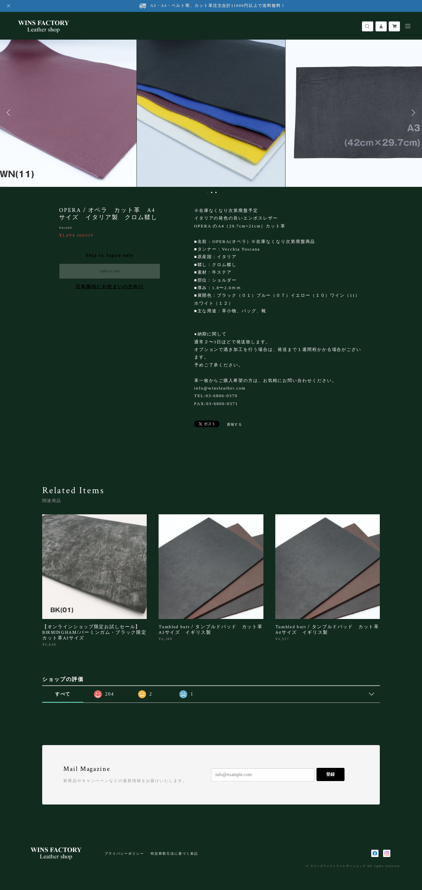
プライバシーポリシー (124, 853)
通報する (235, 424)
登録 (330, 774)
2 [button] (211, 192)
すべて (63, 694)
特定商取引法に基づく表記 (174, 853)
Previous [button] (10, 112)
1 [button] (207, 192)
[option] (211, 112)
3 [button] (216, 192)
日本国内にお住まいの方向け (109, 286)
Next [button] (412, 112)
